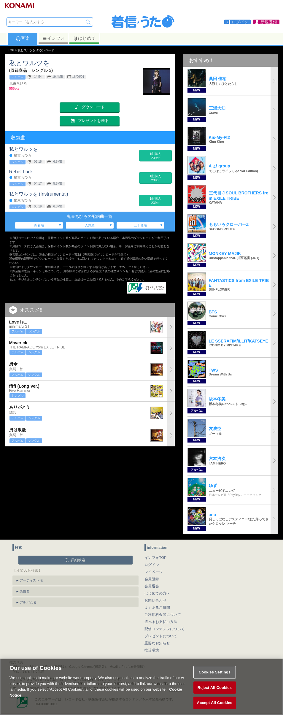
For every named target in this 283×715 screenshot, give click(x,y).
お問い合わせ (155, 600)
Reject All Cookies (215, 694)
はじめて (84, 38)
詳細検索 (78, 560)
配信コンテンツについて (164, 629)
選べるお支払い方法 (160, 622)
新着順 (39, 225)
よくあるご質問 (157, 607)
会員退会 (151, 586)
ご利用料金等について (162, 615)
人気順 (90, 225)
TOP (11, 50)
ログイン (151, 565)
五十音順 (140, 225)
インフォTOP (155, 558)
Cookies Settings (215, 679)
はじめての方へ (157, 593)
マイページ (153, 572)
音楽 (23, 38)
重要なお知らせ (157, 643)
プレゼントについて (160, 636)
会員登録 (151, 579)
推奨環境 (151, 650)
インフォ (53, 38)
